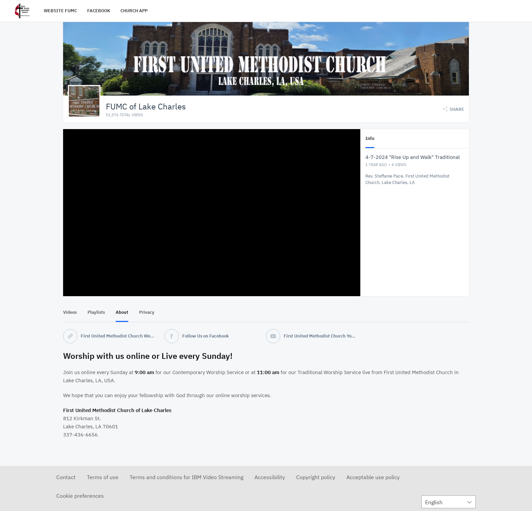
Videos (70, 312)
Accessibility (269, 476)
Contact (66, 476)
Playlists (96, 312)
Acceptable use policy (373, 476)
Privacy (146, 312)
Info (369, 138)
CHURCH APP (134, 11)
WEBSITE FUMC (60, 11)
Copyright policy (315, 476)
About (122, 312)
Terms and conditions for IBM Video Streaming (186, 476)
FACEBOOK (98, 11)
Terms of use (102, 476)
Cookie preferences (80, 495)
